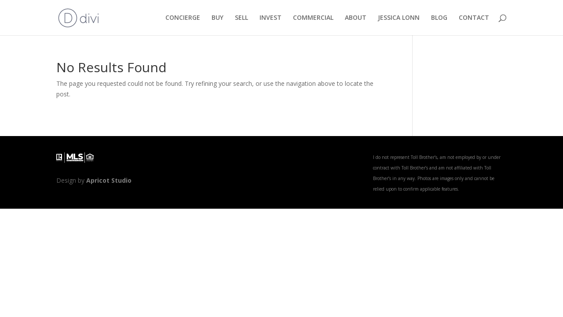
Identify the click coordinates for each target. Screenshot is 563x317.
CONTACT (474, 18)
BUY (217, 18)
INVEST (271, 18)
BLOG (439, 18)
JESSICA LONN (399, 18)
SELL (241, 18)
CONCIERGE (182, 18)
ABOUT (355, 18)
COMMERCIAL (313, 18)
